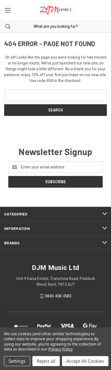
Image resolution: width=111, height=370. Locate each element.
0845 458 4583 (58, 296)
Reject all (46, 361)
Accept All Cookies (85, 361)
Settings (17, 361)
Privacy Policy (60, 349)
